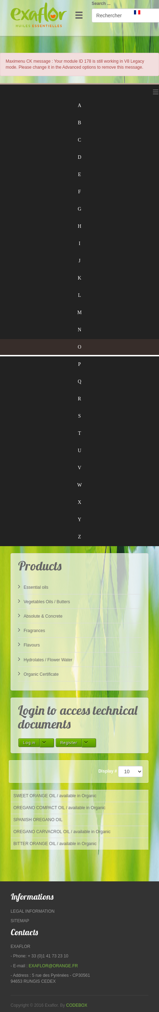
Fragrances (31, 630)
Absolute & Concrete (40, 615)
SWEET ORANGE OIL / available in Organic (54, 795)
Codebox (76, 1005)
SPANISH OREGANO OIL (37, 819)
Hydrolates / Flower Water (45, 659)
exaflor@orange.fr (53, 965)
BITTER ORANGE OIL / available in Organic (55, 843)
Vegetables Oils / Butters (44, 601)
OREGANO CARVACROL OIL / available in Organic (61, 831)
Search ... (101, 3)
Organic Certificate (38, 673)
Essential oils (33, 586)
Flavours (29, 644)
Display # (107, 771)
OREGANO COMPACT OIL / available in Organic (59, 807)
